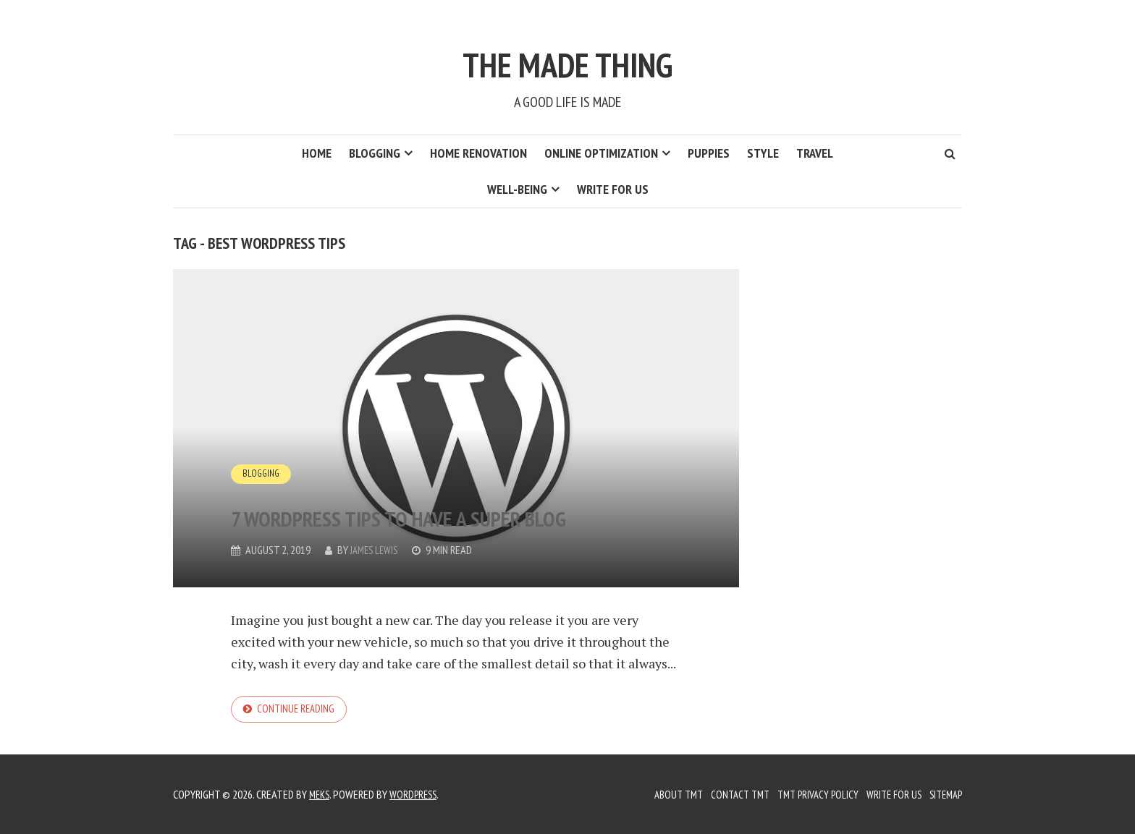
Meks (320, 794)
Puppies (709, 153)
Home (317, 153)
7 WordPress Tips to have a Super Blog (421, 494)
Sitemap (943, 794)
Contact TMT (725, 794)
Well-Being (517, 189)
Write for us (613, 189)
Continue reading (298, 710)
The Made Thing (568, 56)
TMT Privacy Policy (807, 794)
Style (763, 153)
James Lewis (376, 549)
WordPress (418, 794)
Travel (814, 153)
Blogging (374, 153)
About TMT (660, 794)
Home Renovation (478, 153)
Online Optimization (601, 153)
